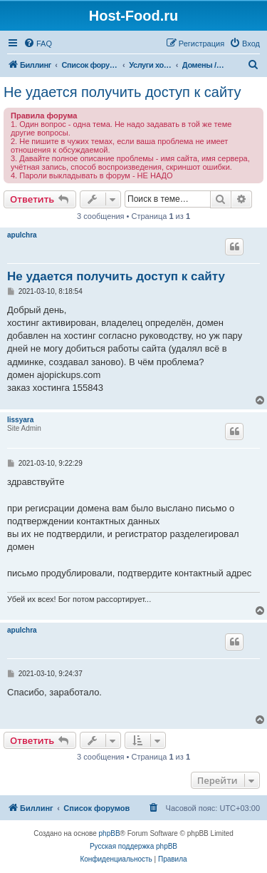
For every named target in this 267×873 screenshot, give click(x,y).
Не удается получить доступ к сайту (122, 92)
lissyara (20, 420)
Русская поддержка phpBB (133, 846)
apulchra (22, 235)
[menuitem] (37, 43)
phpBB (109, 833)
